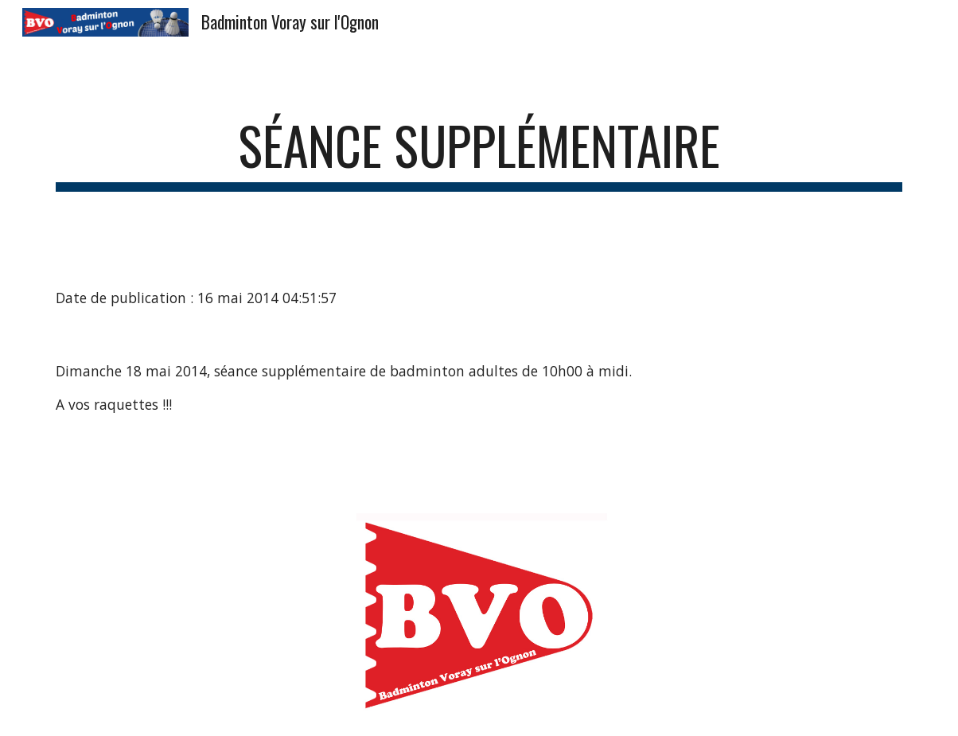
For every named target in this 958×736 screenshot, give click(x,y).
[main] (479, 153)
